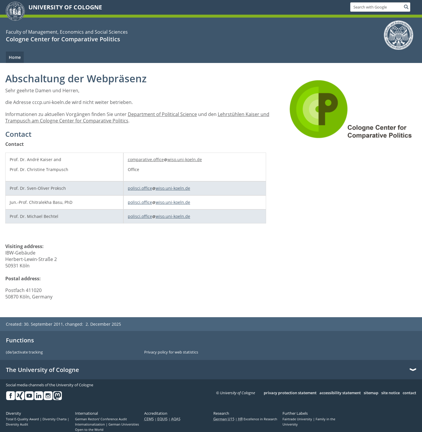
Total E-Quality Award (23, 419)
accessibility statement (340, 393)
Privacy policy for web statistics (171, 352)
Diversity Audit (17, 424)
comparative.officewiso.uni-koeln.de (165, 159)
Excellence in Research (257, 419)
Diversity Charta (54, 419)
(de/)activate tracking (24, 352)
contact (409, 393)
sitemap (371, 393)
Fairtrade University (298, 419)
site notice (390, 393)
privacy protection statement (290, 393)
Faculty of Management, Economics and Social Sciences (67, 32)
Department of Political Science (162, 114)
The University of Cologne (42, 369)
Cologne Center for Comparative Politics (63, 39)
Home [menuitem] (15, 57)
